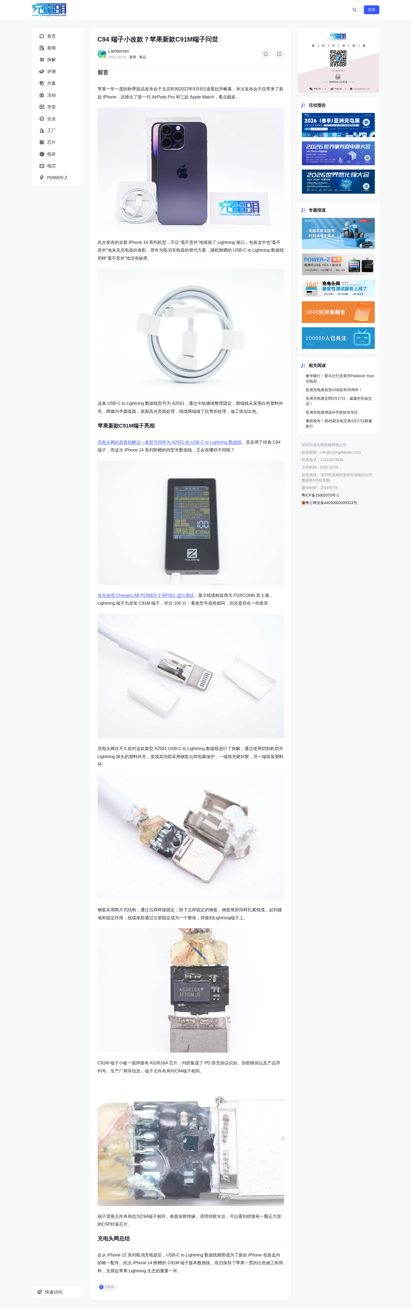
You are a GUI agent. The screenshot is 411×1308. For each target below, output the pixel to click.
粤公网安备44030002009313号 (329, 503)
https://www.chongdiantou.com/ (338, 61)
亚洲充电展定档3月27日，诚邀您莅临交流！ (339, 401)
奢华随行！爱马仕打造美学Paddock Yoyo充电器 (340, 378)
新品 (142, 57)
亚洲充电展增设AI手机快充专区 (332, 412)
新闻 (132, 57)
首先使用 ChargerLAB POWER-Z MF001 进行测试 (146, 595)
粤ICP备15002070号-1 (320, 495)
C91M (109, 1287)
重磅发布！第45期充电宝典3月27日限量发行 (339, 423)
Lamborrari (118, 51)
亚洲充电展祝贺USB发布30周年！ (334, 390)
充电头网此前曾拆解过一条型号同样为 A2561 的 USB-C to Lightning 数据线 (170, 442)
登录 (371, 10)
